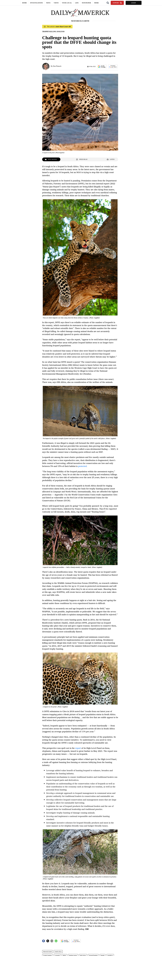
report (78, 748)
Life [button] (77, 3)
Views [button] (56, 3)
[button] (101, 66)
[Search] (108, 3)
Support (117, 3)
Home (24, 3)
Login (133, 3)
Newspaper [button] (86, 3)
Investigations (36, 3)
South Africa (58, 951)
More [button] (96, 3)
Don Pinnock (57, 66)
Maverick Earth (47, 951)
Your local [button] (67, 3)
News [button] (48, 3)
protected (82, 466)
